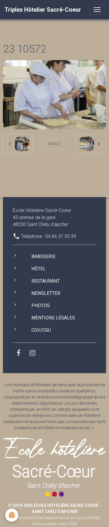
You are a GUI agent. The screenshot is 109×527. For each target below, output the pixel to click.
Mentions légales (53, 318)
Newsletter (45, 293)
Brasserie (43, 256)
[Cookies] (11, 515)
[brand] (43, 9)
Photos (40, 305)
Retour (54, 143)
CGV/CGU (41, 330)
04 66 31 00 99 (60, 236)
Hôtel (38, 269)
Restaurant (45, 281)
